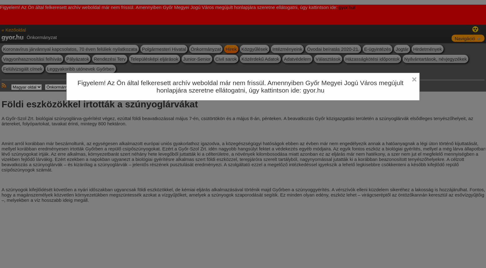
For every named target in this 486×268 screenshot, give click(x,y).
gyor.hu (314, 90)
